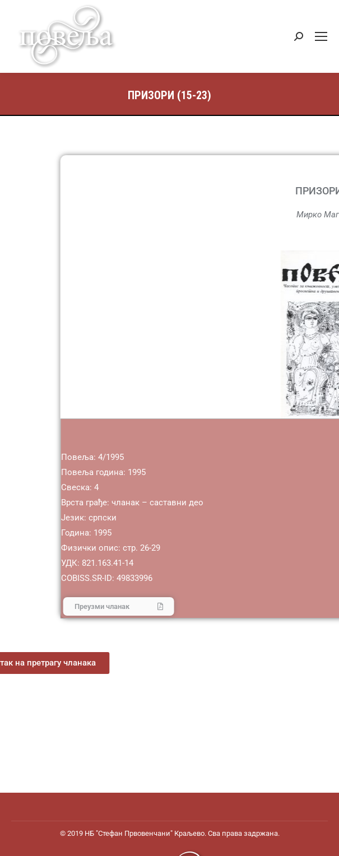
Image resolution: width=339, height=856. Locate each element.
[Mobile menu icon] (321, 36)
